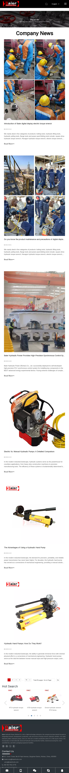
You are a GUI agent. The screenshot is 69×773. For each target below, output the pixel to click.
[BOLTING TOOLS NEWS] (34, 19)
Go (58, 680)
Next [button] (63, 703)
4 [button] (37, 716)
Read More (9, 144)
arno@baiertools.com (11, 762)
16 (26, 680)
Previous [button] (5, 703)
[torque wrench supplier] (12, 728)
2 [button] (32, 716)
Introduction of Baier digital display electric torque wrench (28, 124)
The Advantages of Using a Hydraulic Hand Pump (24, 548)
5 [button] (40, 716)
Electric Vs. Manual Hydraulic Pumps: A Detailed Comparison (29, 452)
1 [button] (29, 716)
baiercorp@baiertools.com (13, 759)
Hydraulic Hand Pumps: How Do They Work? (22, 643)
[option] (16, 700)
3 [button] (34, 716)
